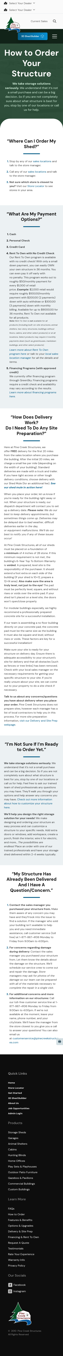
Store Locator (35, 186)
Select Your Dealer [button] (18, 3)
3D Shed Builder (30, 36)
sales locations (42, 161)
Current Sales (39, 21)
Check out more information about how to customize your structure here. (28, 803)
